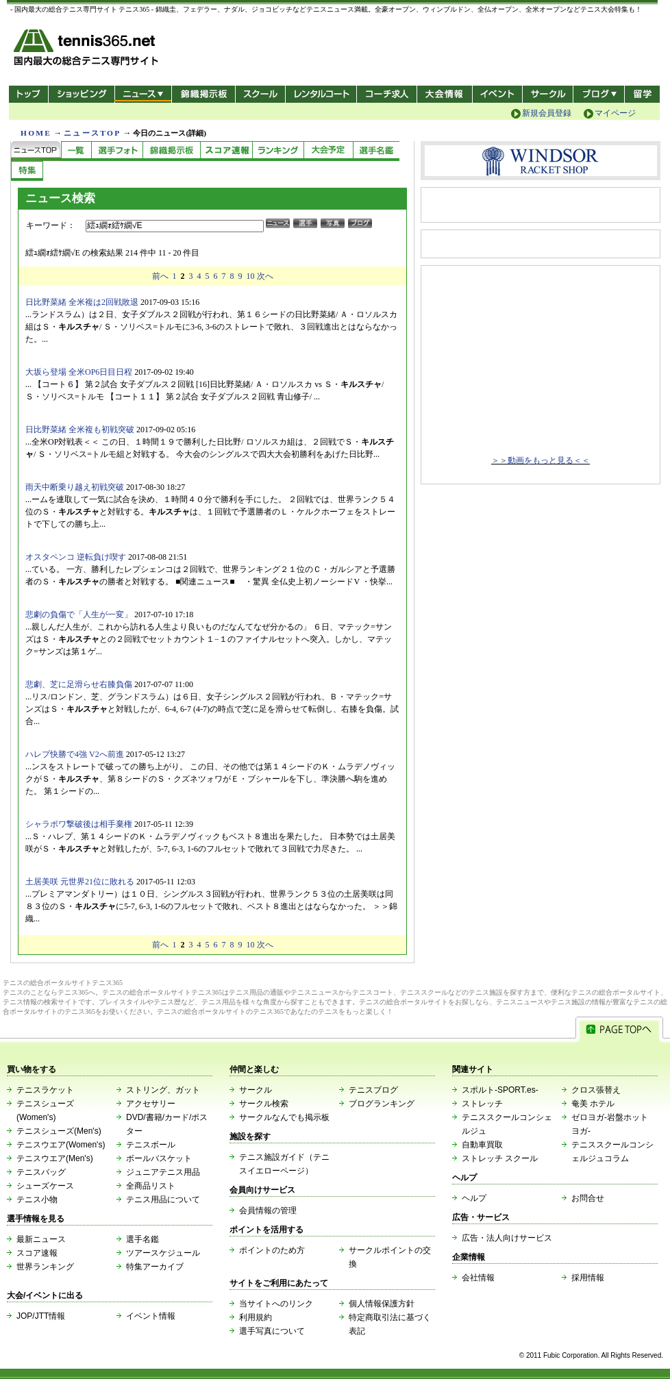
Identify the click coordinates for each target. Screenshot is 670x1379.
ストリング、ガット (163, 1090)
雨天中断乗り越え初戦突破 (74, 487)
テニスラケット (45, 1090)
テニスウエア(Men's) (54, 1158)
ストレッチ (482, 1103)
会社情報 (478, 1277)
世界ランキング (45, 1266)
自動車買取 (482, 1145)
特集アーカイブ (155, 1266)
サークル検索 (263, 1103)
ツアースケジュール (163, 1253)
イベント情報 (150, 1316)
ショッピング (81, 94)
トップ (28, 94)
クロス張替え (596, 1090)
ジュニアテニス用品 (163, 1172)
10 (251, 276)
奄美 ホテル (593, 1103)
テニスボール (150, 1145)
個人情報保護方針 (381, 1303)
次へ (265, 276)
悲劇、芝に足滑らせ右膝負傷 (78, 684)
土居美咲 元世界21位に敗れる (79, 881)
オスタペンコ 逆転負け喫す (75, 557)
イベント (498, 94)
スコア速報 (37, 1253)
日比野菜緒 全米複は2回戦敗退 (81, 302)
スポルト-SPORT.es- (500, 1090)
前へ (160, 276)
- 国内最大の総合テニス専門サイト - (87, 49)
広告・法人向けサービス (507, 1238)
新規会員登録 (546, 113)
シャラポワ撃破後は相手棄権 (78, 824)
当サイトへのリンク (276, 1303)
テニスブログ (373, 1090)
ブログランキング (381, 1103)
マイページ (615, 113)
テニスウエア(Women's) (60, 1145)
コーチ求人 (388, 94)
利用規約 (255, 1317)
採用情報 (587, 1277)
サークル (548, 94)
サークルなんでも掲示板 (284, 1117)
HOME (36, 133)
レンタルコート (322, 94)
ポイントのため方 (272, 1250)
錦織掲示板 (203, 94)
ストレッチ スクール (500, 1158)
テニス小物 (37, 1199)
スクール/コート (260, 94)
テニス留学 (642, 94)
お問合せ (587, 1198)
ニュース (142, 94)
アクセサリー (150, 1103)
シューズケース (45, 1186)
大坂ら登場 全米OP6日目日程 (78, 372)
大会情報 (445, 94)
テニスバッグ (41, 1172)
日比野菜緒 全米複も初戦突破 (79, 429)
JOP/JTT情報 (40, 1316)
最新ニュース (41, 1239)
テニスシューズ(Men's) (58, 1131)
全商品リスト (150, 1186)
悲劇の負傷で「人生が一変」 (78, 614)
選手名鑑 (142, 1239)
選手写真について (272, 1331)
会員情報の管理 (268, 1210)
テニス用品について (163, 1199)
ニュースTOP (92, 133)
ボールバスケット (159, 1158)
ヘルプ (474, 1198)
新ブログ (599, 94)
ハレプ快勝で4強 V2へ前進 (74, 754)
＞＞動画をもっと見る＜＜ (540, 460)
